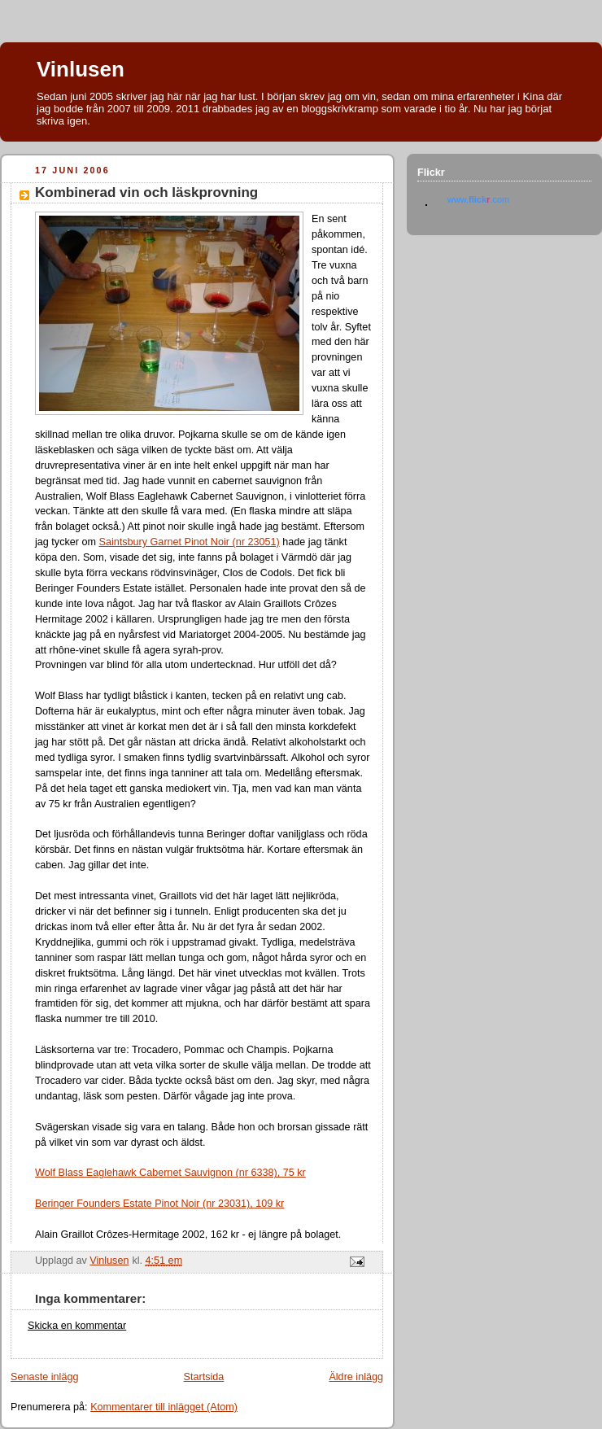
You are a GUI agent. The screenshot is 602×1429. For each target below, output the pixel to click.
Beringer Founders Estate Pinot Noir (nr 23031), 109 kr (159, 1203)
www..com (478, 199)
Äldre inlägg (356, 1377)
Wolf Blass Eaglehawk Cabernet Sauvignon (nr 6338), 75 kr (170, 1172)
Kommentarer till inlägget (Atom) (164, 1407)
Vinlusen (80, 69)
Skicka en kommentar (77, 1325)
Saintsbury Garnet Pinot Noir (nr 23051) (188, 542)
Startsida (204, 1377)
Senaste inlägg (44, 1377)
